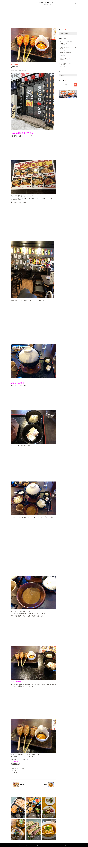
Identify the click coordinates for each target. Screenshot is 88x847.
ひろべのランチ (16, 766)
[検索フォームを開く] (76, 3)
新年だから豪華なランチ (33, 815)
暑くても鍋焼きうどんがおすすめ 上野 (18, 837)
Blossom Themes (57, 845)
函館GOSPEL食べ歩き (47, 2)
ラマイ (14, 770)
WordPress (68, 845)
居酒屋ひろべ (16, 772)
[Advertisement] (44, 17)
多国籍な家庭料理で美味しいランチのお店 (49, 815)
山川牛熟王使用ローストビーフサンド (33, 837)
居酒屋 (16, 64)
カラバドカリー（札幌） (19, 768)
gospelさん (13, 70)
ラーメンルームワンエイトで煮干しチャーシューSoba (49, 837)
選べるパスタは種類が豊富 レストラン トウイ (68, 42)
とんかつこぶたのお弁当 (18, 815)
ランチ (12, 64)
